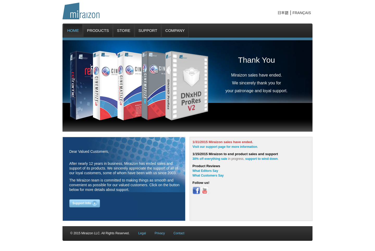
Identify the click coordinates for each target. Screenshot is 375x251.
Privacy (160, 233)
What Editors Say (205, 171)
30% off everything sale (209, 159)
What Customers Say (208, 175)
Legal (142, 233)
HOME (73, 30)
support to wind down (261, 159)
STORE (123, 30)
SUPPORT (148, 30)
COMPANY (175, 30)
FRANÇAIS (301, 13)
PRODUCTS (98, 30)
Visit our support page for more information (224, 147)
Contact (178, 233)
